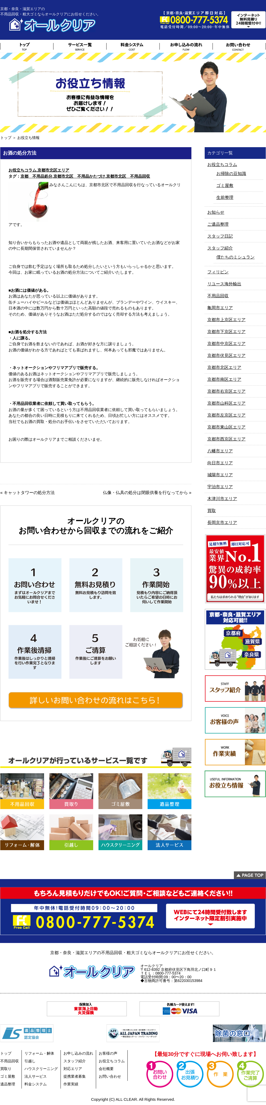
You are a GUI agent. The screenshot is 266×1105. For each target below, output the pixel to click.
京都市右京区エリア (226, 391)
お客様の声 (108, 1053)
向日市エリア (220, 463)
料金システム (35, 1084)
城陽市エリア (220, 475)
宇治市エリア (220, 486)
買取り (5, 1069)
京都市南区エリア (224, 379)
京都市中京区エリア (226, 343)
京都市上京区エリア (226, 319)
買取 (211, 510)
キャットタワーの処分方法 (29, 492)
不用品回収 (218, 296)
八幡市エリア (220, 451)
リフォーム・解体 (39, 1053)
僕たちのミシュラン (235, 257)
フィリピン (218, 272)
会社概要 (106, 1069)
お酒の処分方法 (19, 153)
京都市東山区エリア (226, 427)
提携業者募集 (74, 1076)
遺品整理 (7, 1084)
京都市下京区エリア (226, 331)
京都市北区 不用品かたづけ (79, 176)
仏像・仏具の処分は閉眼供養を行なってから (145, 492)
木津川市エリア (222, 498)
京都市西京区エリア (226, 439)
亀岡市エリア (220, 307)
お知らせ (215, 212)
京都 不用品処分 (36, 176)
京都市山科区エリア (226, 403)
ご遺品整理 (218, 224)
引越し (30, 1061)
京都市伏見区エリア (226, 355)
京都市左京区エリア (226, 415)
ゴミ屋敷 (224, 185)
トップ (5, 138)
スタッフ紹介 (220, 248)
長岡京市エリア (222, 522)
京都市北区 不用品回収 (128, 176)
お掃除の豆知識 (231, 173)
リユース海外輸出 (224, 284)
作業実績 (70, 1084)
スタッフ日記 (220, 236)
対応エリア (72, 1069)
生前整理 (224, 197)
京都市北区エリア (53, 170)
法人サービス (35, 1076)
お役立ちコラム (22, 170)
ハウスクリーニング (41, 1069)
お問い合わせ (110, 1076)
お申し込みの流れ (78, 1053)
